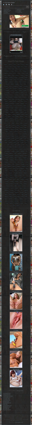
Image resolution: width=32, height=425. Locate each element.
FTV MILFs (19, 10)
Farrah (7, 105)
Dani (6, 97)
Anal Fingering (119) (8, 396)
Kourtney (25, 134)
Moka (9, 164)
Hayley (16, 112)
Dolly (27, 99)
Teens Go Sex (7, 13)
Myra (5, 166)
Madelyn (13, 151)
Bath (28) (5, 404)
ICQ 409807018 (19, 422)
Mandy (6, 155)
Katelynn (13, 129)
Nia (27, 166)
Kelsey (11, 131)
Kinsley (11, 134)
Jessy (21, 123)
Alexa (14, 66)
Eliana (14, 101)
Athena (6, 77)
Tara (26, 192)
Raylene (26, 173)
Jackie (9, 116)
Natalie (18, 166)
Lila (11, 144)
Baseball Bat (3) (7, 403)
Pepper (10, 173)
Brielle (12, 84)
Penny (5, 173)
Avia (15, 79)
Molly (13, 164)
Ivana (27, 114)
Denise (17, 99)
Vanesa (26, 199)
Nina (18, 168)
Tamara (21, 192)
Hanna (15, 110)
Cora (26, 92)
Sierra (11, 186)
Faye (11, 105)
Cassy (12, 90)
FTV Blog (19, 11)
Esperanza (12, 103)
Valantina (10, 199)
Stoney (11, 190)
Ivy (5, 116)
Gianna (7, 108)
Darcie (5, 99)
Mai (26, 151)
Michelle (6, 162)
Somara (20, 186)
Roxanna (12, 177)
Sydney (11, 192)
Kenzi (25, 131)
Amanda (26, 69)
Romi (7, 177)
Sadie (10, 179)
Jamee (21, 116)
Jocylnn (26, 123)
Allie (17, 69)
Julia (18, 125)
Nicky (5, 168)
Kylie (24, 136)
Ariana (9, 75)
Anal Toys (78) (6, 400)
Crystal (21, 95)
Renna (15, 175)
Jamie (26, 116)
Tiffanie (6, 196)
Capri (7, 88)
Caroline (20, 88)
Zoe (14, 205)
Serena (25, 181)
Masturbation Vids (20, 9)
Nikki (14, 168)
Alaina (22, 64)
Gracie (16, 108)
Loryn (12, 149)
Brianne (7, 84)
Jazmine (11, 121)
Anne (14, 73)
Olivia (6, 170)
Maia (7, 153)
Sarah (18, 179)
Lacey (13, 138)
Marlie (11, 157)
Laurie (27, 140)
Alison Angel (11, 69)
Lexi (18, 142)
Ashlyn (22, 75)
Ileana (9, 114)
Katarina (7, 129)
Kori (20, 134)
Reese (11, 175)
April (27, 73)
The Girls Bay (6, 9)
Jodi (6, 125)
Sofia (15, 186)
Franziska (20, 105)
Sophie (12, 188)
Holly (25, 112)
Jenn (22, 121)
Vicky (21, 201)
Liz (26, 147)
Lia (5, 144)
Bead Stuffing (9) (7, 405)
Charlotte (7, 92)
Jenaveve (17, 121)
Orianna (11, 170)
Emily (25, 101)
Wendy (11, 203)
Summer (17, 190)
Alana (27, 64)
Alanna (6, 66)
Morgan (22, 164)
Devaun (22, 99)
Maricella (11, 155)
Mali (15, 153)
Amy (20, 71)
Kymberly (8, 138)
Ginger (11, 108)
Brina (21, 84)
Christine (17, 92)
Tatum (14, 194)
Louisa (16, 149)
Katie (17, 129)
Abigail (5, 64)
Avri (18, 79)
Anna (10, 73)
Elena (10, 101)
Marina (16, 155)
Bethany (11, 82)
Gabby (24, 105)
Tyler (5, 199)
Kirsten (16, 134)
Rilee (20, 175)
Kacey (25, 125)
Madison (22, 151)
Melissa (16, 160)
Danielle (15, 97)
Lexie (22, 142)
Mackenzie (7, 151)
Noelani (22, 168)
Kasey (21, 127)
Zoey (17, 205)
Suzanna (26, 190)
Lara (9, 140)
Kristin (17, 136)
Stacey (16, 188)
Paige (15, 170)
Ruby (20, 177)
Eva (26, 103)
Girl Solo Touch (7, 11)
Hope (5, 114)
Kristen (12, 136)
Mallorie (19, 153)
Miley (22, 162)
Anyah (23, 73)
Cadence (15, 86)
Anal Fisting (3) (6, 397)
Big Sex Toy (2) (7, 409)
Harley (24, 110)
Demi (13, 99)
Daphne (25, 97)
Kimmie (7, 134)
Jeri (9, 123)
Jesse (12, 123)
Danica (10, 97)
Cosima (11, 95)
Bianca (16, 82)
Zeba (25, 203)
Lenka (10, 142)
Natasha (23, 166)
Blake (20, 82)
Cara (10, 88)
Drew (6, 101)
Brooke (6, 86)
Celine (20, 90)
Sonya (24, 186)
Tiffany (10, 196)
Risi (27, 175)
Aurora (26, 77)
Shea (21, 183)
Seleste (16, 181)
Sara (14, 179)
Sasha (26, 179)
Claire (22, 92)
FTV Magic (6, 12)
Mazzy (19, 157)
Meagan (25, 157)
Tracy (18, 196)
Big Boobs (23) (7, 407)
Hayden (12, 112)
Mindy (26, 162)
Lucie (20, 149)
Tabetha (16, 192)
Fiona (15, 105)
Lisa (23, 147)
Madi (18, 151)
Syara (7, 192)
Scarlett (11, 181)
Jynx (21, 125)
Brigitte (16, 84)
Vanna (11, 201)
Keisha (25, 129)
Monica (17, 164)
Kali (10, 127)
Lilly (27, 144)
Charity (24, 90)
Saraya (22, 179)
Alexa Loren (20, 66)
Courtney (16, 95)
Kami (13, 127)
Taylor (18, 194)
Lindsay (10, 147)
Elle (18, 101)
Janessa (11, 118)
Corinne (6, 95)
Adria (15, 64)
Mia (26, 160)
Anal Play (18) (6, 399)
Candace (26, 86)
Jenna (26, 121)
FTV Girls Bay (19, 12)
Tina (15, 196)
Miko (18, 162)
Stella (25, 188)
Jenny (5, 123)
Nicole (10, 168)
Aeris (19, 64)
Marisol (21, 155)
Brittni (25, 84)
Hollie (21, 112)
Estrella (22, 103)
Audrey (16, 77)
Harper (7, 112)
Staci (21, 188)
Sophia (7, 188)
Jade (17, 116)
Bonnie (24, 82)
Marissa (26, 155)
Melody (21, 160)
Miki (15, 162)
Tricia (22, 196)
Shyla (7, 186)
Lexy (26, 142)
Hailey (25, 108)
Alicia (5, 69)
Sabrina (5, 179)
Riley (24, 175)
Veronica (16, 201)
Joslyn (13, 125)
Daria (9, 99)
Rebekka (6, 175)
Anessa (24, 71)
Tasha (10, 194)
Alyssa (20, 69)
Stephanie (6, 190)
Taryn (6, 194)
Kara (17, 127)
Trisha (26, 196)
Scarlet (6, 181)
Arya (13, 75)
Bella (7, 82)
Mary (15, 157)
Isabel (13, 114)
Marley (7, 157)
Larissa (13, 140)
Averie (10, 79)
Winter (21, 203)
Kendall (16, 131)
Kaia (7, 127)
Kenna (20, 131)
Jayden (6, 121)
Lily (6, 147)
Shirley (25, 183)
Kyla (21, 136)
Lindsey (15, 147)
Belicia (26, 79)
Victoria (25, 201)
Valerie (21, 199)
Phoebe (15, 173)
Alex (11, 66)
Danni (20, 97)
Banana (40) (6, 401)
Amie (16, 71)
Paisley (20, 170)
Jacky (13, 116)
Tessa (26, 194)
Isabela (18, 114)
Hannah (20, 110)
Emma (6, 103)
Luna (24, 149)
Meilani (11, 160)
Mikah (11, 162)
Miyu (5, 164)
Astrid (26, 75)
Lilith (23, 144)
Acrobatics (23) (7, 393)
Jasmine (21, 118)
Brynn (10, 86)
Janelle (6, 118)
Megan (7, 160)
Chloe (12, 92)
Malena (11, 153)
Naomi (13, 166)
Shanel (11, 183)
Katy (21, 129)
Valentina (16, 199)
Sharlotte (16, 183)
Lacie (17, 138)
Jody (10, 125)
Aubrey (11, 77)
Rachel (20, 173)
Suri (21, 190)
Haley (7, 110)
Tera (22, 194)
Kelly (7, 131)
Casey (25, 88)
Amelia (12, 71)
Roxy (16, 177)
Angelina (6, 73)
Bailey (21, 79)
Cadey (20, 86)
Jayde (26, 118)
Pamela (25, 170)
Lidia (8, 144)
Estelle (17, 103)
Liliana (19, 144)
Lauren (22, 140)
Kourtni (7, 136)
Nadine (9, 166)
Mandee (25, 153)
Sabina (24, 177)
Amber (7, 71)
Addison (10, 64)
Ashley (17, 75)
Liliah (15, 144)
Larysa (17, 140)
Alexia (25, 66)
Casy (16, 90)
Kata (25, 127)
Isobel (22, 114)
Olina (26, 168)
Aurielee (21, 77)
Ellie (22, 101)
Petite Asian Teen (7, 10)
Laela (21, 138)
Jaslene (16, 118)
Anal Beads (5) (6, 394)
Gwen (20, 108)
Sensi (21, 181)
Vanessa (6, 201)
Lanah (5, 140)
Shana (6, 183)
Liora (19, 147)
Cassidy (7, 90)
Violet (6, 203)
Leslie (14, 142)
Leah (6, 142)
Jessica (17, 123)
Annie (18, 73)
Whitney (16, 203)
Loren (7, 149)
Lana (25, 138)
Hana (11, 110)
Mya (27, 164)
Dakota (26, 95)
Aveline (6, 79)
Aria (5, 75)
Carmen (15, 88)
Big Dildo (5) (6, 408)
